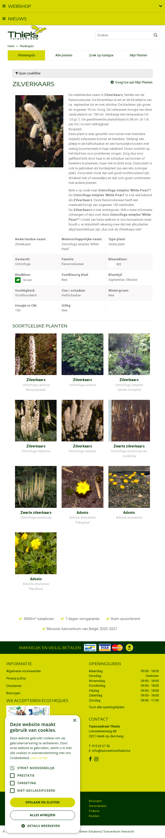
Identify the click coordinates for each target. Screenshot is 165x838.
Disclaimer (14, 686)
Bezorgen (13, 693)
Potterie (94, 811)
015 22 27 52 (101, 746)
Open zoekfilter (28, 73)
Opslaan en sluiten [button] (43, 802)
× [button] (74, 721)
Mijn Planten (138, 55)
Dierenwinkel (97, 806)
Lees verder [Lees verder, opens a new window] (39, 758)
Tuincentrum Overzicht (118, 831)
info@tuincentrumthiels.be (111, 751)
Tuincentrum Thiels (104, 726)
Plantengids (26, 55)
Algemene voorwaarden (23, 671)
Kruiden (94, 816)
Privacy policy (16, 678)
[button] (42, 825)
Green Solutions (90, 831)
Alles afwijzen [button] (42, 815)
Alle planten (63, 55)
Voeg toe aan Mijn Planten (133, 82)
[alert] (42, 774)
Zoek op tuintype (101, 55)
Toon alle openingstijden (106, 707)
